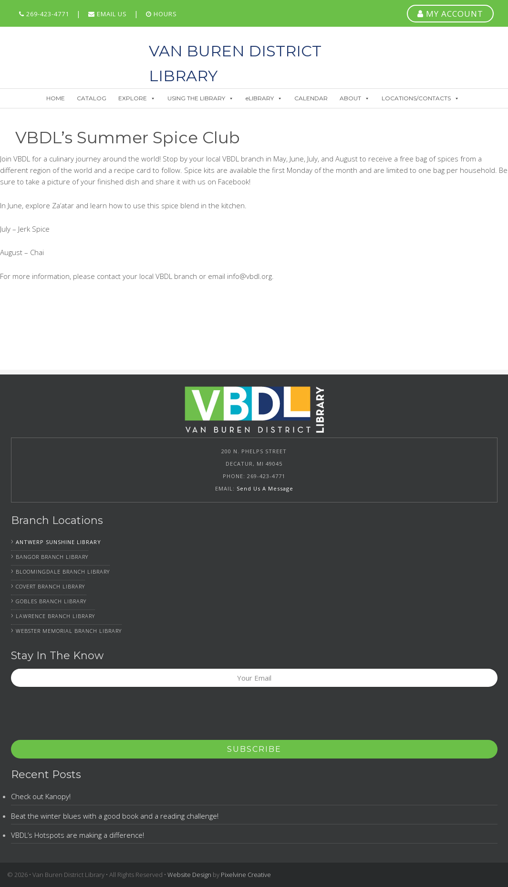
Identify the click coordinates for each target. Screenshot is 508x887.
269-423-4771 (44, 14)
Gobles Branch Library (51, 601)
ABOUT (355, 98)
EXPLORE (137, 98)
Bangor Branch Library (52, 556)
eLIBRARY (264, 98)
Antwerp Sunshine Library (58, 541)
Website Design (189, 874)
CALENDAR (311, 98)
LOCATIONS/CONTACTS (420, 98)
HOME (55, 98)
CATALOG (91, 98)
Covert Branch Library (50, 586)
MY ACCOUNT (450, 13)
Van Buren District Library (75, 51)
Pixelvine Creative (246, 874)
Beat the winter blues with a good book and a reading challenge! (114, 816)
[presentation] (83, 716)
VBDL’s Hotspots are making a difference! (77, 835)
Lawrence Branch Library (55, 616)
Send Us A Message (265, 488)
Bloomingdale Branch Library (63, 571)
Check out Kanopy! (41, 796)
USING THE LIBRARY (200, 98)
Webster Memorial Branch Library (69, 630)
